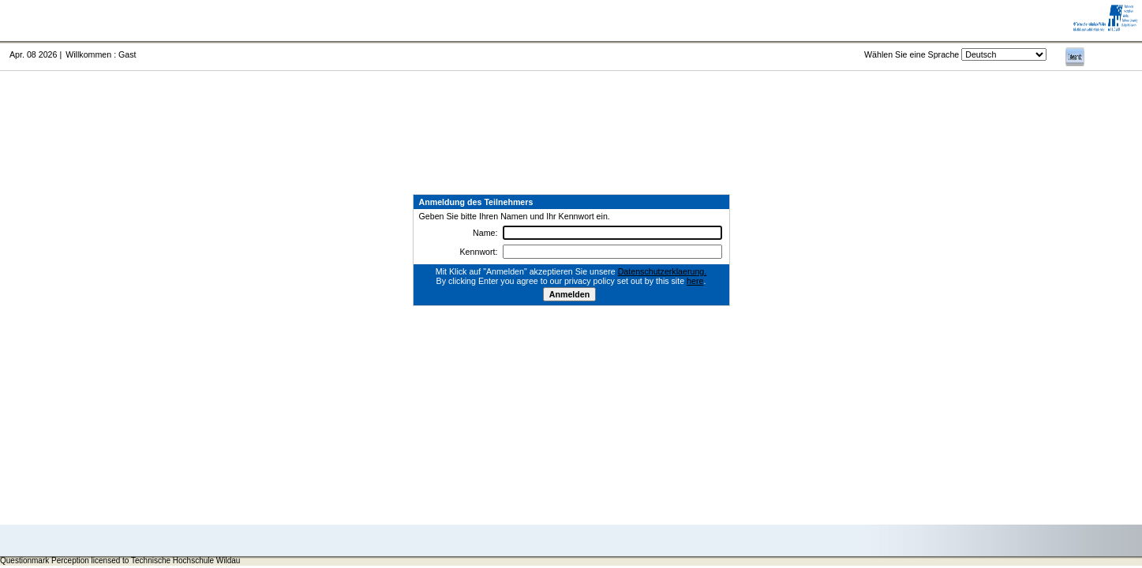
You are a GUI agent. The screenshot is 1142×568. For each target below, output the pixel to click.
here (695, 281)
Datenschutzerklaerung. (662, 271)
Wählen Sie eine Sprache (911, 54)
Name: (485, 232)
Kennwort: (479, 251)
